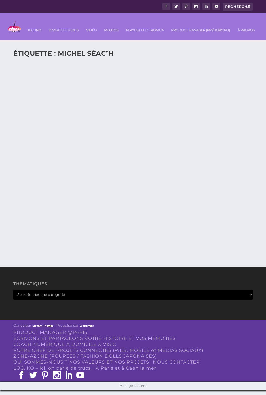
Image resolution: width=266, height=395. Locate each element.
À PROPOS (230, 35)
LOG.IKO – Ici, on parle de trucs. (52, 373)
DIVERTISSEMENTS (48, 35)
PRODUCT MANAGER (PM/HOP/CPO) (184, 35)
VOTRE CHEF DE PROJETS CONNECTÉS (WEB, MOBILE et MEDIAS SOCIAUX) (108, 355)
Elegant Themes (42, 331)
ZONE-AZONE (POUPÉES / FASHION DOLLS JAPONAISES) (85, 361)
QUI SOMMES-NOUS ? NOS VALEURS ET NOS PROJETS (81, 367)
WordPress (87, 331)
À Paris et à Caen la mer (126, 373)
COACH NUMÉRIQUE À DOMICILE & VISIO (65, 349)
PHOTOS (95, 35)
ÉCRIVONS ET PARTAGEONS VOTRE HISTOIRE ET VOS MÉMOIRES (94, 343)
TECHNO (18, 35)
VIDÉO (75, 35)
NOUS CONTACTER (176, 367)
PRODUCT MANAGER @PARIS (50, 337)
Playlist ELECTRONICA (128, 35)
